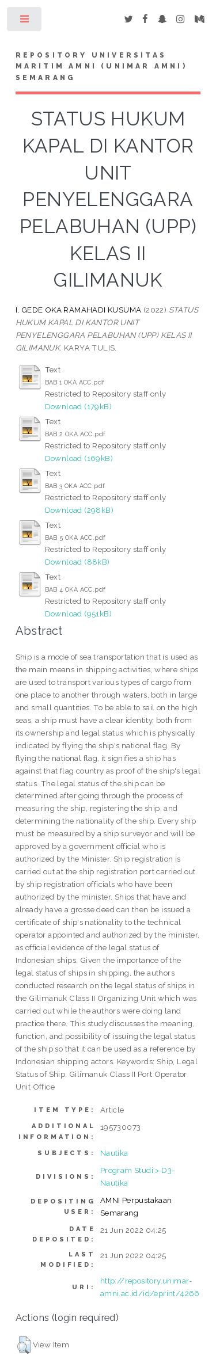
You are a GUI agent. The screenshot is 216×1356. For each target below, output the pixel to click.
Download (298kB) (79, 510)
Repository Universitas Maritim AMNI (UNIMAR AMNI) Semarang (101, 66)
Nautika (114, 1152)
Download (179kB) (78, 406)
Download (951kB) (78, 613)
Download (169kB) (79, 458)
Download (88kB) (77, 561)
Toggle (25, 21)
